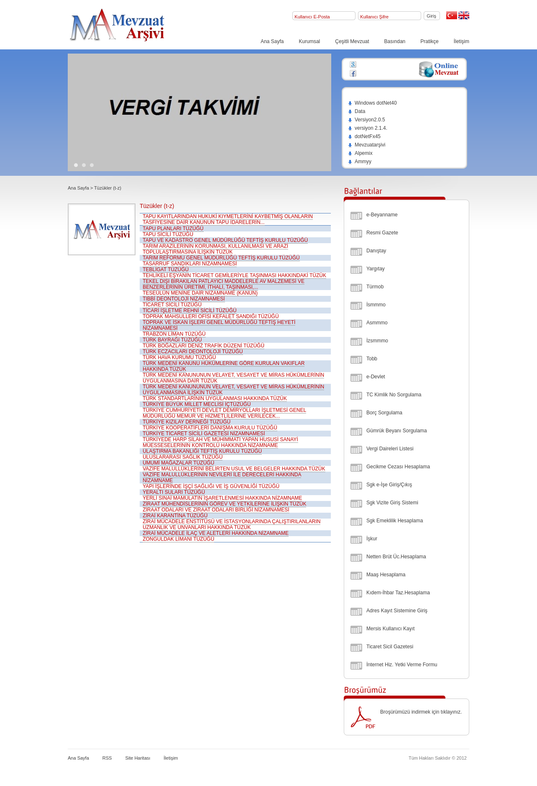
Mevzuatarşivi (366, 145)
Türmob (375, 287)
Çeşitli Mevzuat (352, 41)
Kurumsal (309, 41)
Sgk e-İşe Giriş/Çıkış (389, 485)
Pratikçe (429, 41)
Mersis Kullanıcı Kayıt (390, 629)
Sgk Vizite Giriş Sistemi (392, 503)
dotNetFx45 (364, 136)
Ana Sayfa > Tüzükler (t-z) (94, 187)
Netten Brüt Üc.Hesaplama (396, 557)
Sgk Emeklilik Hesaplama (394, 521)
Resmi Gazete (382, 233)
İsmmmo (376, 305)
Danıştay (376, 251)
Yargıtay (375, 269)
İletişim (461, 41)
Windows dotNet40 (372, 103)
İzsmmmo (377, 341)
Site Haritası (137, 757)
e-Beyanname (382, 215)
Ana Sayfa (272, 41)
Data (356, 111)
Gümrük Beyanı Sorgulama (396, 431)
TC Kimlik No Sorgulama (393, 395)
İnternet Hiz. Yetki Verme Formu (401, 665)
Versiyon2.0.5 (366, 120)
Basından (395, 41)
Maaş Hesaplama (385, 575)
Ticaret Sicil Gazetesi (389, 647)
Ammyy (359, 161)
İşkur (371, 539)
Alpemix (360, 153)
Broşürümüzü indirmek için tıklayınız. (421, 712)
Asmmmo (377, 323)
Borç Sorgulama (384, 413)
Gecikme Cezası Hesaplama (398, 467)
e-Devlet (375, 377)
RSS (107, 757)
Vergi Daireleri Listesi (390, 449)
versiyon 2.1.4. (367, 128)
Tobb (371, 359)
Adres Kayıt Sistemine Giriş (396, 611)
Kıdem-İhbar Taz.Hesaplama (398, 593)
